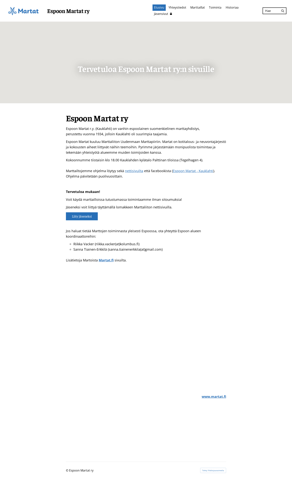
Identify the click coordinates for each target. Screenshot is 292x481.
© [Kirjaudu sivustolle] (67, 470)
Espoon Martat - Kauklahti (193, 171)
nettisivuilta (134, 171)
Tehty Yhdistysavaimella (213, 470)
